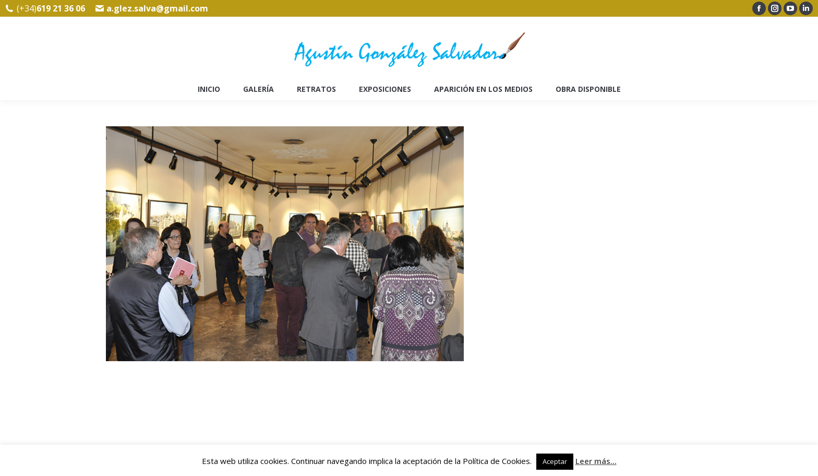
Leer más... (596, 461)
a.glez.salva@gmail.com (157, 8)
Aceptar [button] (555, 461)
